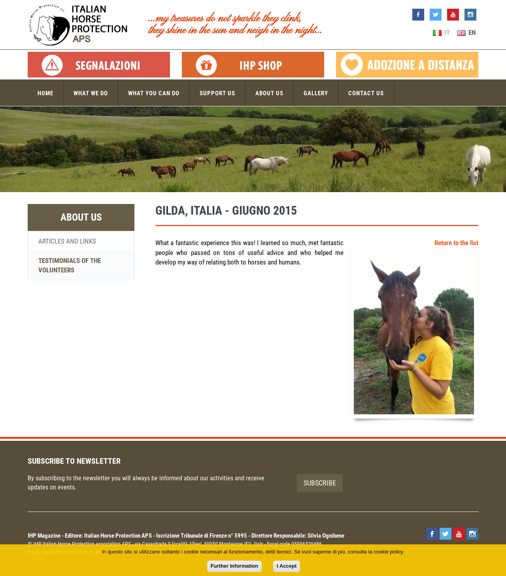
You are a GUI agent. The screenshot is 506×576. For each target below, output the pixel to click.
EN (466, 32)
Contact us (366, 93)
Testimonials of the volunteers (69, 265)
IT (441, 32)
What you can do (153, 93)
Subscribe (320, 483)
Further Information (235, 566)
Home (45, 93)
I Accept (286, 566)
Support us (217, 93)
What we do (91, 93)
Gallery (316, 93)
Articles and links (67, 241)
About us (269, 93)
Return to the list (456, 243)
